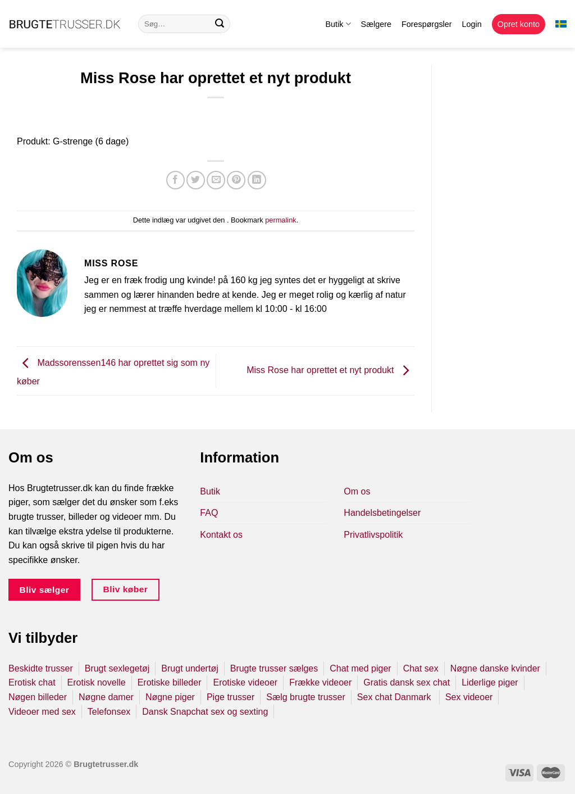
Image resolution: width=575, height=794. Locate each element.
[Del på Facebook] (175, 180)
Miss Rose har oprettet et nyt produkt (330, 370)
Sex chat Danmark (395, 697)
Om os (357, 491)
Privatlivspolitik (373, 534)
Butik (337, 24)
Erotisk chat (32, 682)
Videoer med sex (42, 711)
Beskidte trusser (40, 668)
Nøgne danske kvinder (495, 668)
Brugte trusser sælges (274, 668)
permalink (280, 220)
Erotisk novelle (96, 682)
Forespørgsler (426, 24)
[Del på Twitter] (195, 180)
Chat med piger (360, 668)
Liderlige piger (490, 682)
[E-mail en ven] (216, 180)
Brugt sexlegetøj (117, 668)
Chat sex (421, 668)
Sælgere (376, 24)
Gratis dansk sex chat (406, 682)
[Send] (219, 24)
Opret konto (519, 24)
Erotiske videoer (245, 682)
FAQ (209, 513)
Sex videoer (469, 697)
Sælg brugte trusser (305, 697)
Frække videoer (320, 682)
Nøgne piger (170, 697)
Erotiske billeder (170, 682)
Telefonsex (109, 711)
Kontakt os (221, 534)
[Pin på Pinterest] (236, 180)
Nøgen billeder (37, 697)
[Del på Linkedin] (257, 180)
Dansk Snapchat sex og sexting (205, 711)
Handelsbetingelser (382, 513)
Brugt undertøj (189, 668)
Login (472, 24)
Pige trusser (230, 697)
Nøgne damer (106, 697)
